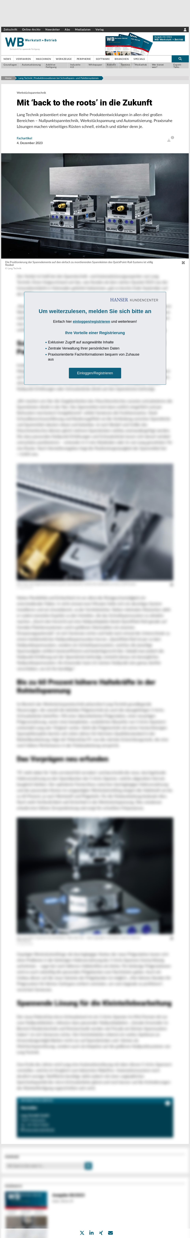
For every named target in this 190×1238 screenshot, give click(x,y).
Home (8, 78)
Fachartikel (24, 138)
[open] (169, 140)
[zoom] (183, 263)
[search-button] (180, 58)
